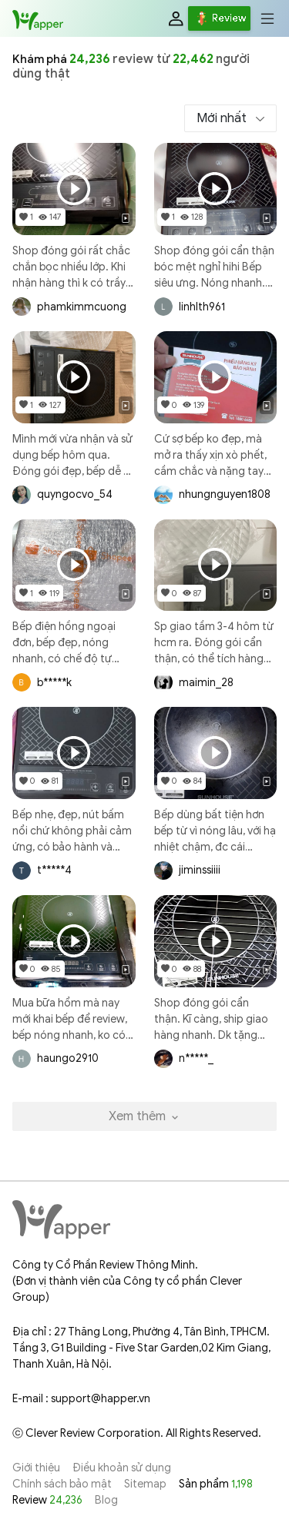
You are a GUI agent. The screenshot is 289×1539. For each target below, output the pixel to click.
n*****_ (196, 1058)
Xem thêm (145, 1116)
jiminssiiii (199, 870)
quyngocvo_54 (75, 494)
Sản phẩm (216, 1484)
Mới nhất (223, 118)
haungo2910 (68, 1058)
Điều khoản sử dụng (121, 1467)
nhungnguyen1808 (225, 494)
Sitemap (145, 1484)
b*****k (54, 682)
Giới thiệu (36, 1467)
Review (47, 1500)
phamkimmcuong (81, 306)
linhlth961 (202, 306)
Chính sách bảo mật (62, 1484)
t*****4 (54, 870)
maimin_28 (206, 682)
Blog (106, 1500)
